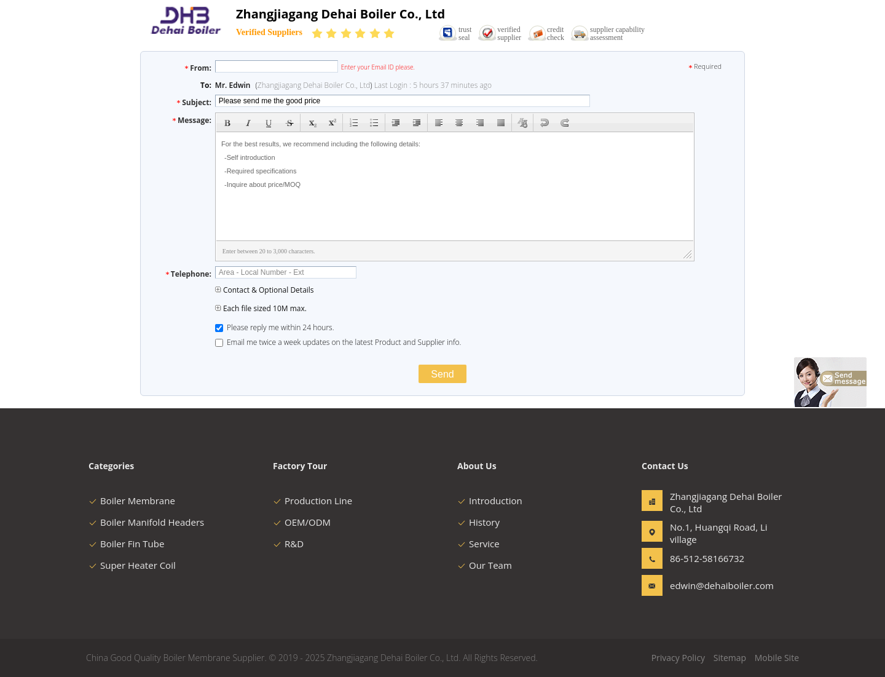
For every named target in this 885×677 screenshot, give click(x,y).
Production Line (312, 500)
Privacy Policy (678, 657)
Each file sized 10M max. (261, 308)
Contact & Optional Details (264, 290)
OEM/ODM (302, 522)
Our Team (484, 565)
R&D (288, 543)
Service (478, 543)
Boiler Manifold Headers (146, 522)
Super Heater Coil (132, 565)
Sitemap (730, 657)
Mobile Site (777, 657)
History (478, 522)
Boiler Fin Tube (126, 543)
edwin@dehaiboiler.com (708, 585)
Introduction (489, 500)
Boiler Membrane (131, 500)
